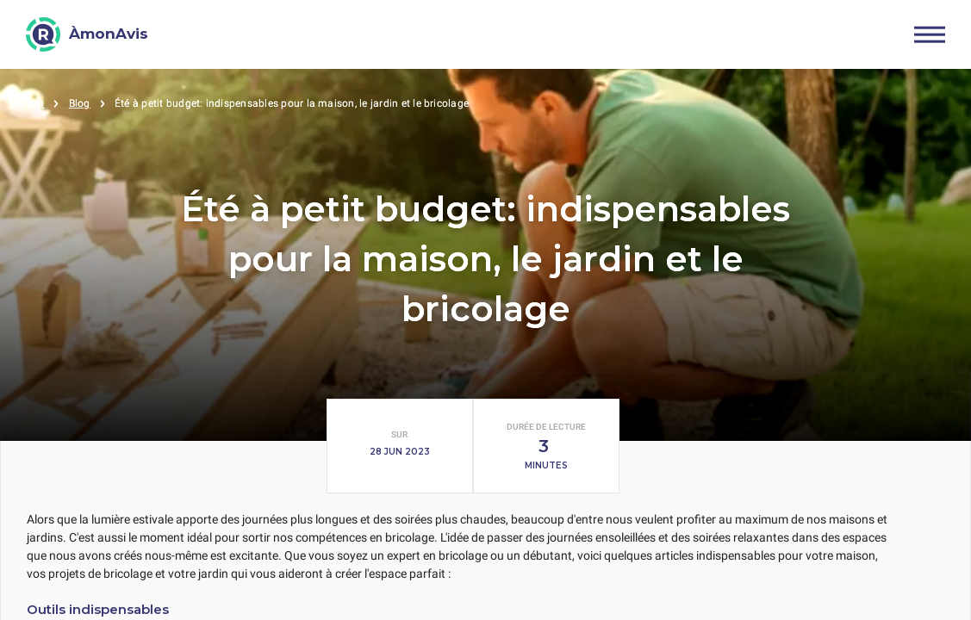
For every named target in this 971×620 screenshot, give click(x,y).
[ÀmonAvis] (87, 34)
